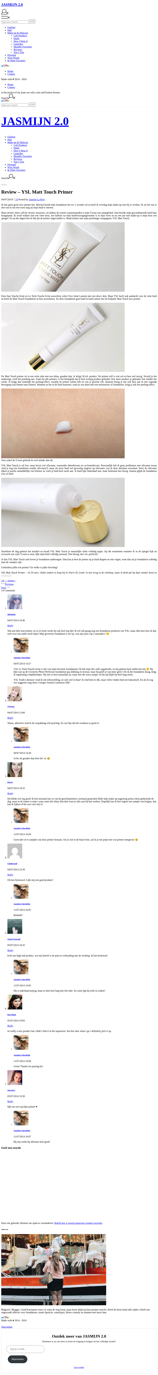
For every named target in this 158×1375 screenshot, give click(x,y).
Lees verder (79, 1367)
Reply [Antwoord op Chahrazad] (10, 874)
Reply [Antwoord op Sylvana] (10, 718)
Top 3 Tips (19, 52)
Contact (11, 74)
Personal (11, 55)
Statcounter (6, 1327)
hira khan (11, 1014)
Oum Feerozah (13, 939)
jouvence (11, 1090)
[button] (63, 257)
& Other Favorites (16, 60)
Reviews (18, 49)
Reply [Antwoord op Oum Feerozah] (10, 950)
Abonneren (18, 1359)
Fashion (11, 27)
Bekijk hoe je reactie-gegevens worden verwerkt (78, 1223)
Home (10, 71)
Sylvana (10, 706)
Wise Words (13, 58)
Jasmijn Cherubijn (22, 657)
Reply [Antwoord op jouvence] (10, 1101)
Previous (7, 584)
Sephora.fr (6, 575)
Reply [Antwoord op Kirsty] (10, 793)
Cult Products (20, 35)
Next (5, 587)
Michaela (11, 614)
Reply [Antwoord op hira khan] (10, 1026)
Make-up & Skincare (17, 33)
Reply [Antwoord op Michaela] (10, 625)
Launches (18, 44)
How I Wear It (21, 41)
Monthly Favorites (23, 46)
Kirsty (10, 782)
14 (15, 199)
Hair (9, 30)
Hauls (16, 38)
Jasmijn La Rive (37, 199)
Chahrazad (12, 863)
